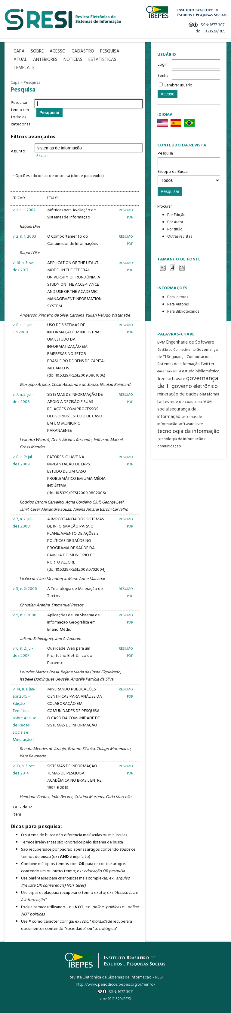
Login (163, 64)
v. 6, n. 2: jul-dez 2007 (23, 652)
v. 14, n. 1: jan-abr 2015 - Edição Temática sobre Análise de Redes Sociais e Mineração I (24, 714)
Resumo (126, 210)
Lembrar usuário (178, 85)
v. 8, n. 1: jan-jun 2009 (23, 329)
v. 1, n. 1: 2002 (24, 210)
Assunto (18, 151)
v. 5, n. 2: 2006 (25, 588)
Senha (163, 75)
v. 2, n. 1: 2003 (24, 236)
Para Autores (178, 304)
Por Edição (176, 215)
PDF (130, 217)
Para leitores (177, 297)
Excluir (42, 155)
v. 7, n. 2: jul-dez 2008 (23, 398)
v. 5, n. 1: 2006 (24, 615)
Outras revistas (179, 236)
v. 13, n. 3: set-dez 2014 (24, 770)
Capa (15, 83)
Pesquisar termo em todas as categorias (20, 113)
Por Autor (175, 222)
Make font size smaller (163, 267)
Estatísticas (102, 59)
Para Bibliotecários (183, 311)
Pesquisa (189, 158)
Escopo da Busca (189, 176)
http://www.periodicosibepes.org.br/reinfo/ (115, 984)
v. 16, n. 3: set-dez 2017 (24, 267)
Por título (175, 229)
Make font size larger (182, 267)
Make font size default (172, 267)
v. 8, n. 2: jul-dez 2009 (23, 461)
